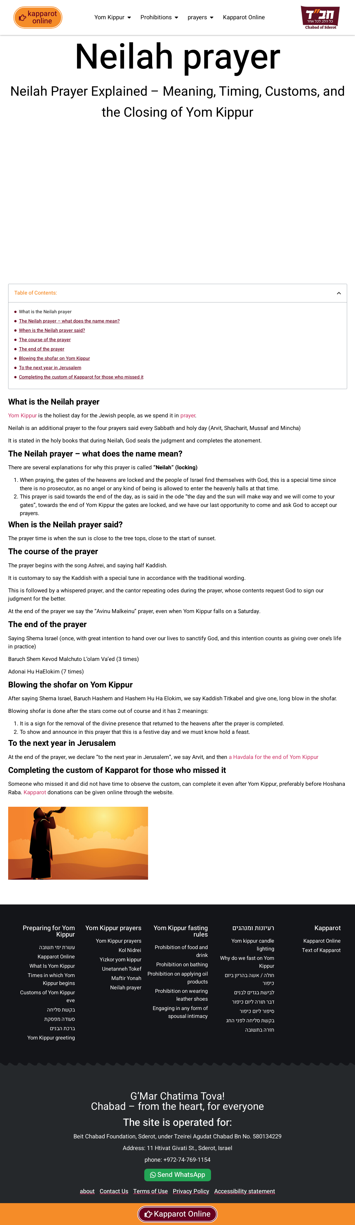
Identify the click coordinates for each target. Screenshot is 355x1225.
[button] (339, 293)
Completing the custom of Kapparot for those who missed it (81, 377)
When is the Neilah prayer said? (52, 330)
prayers (201, 17)
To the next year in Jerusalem (50, 367)
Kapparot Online (244, 17)
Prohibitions (159, 17)
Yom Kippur (112, 17)
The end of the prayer (41, 349)
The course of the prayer (45, 339)
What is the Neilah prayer (45, 311)
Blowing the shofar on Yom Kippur (54, 358)
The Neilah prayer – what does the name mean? (69, 321)
